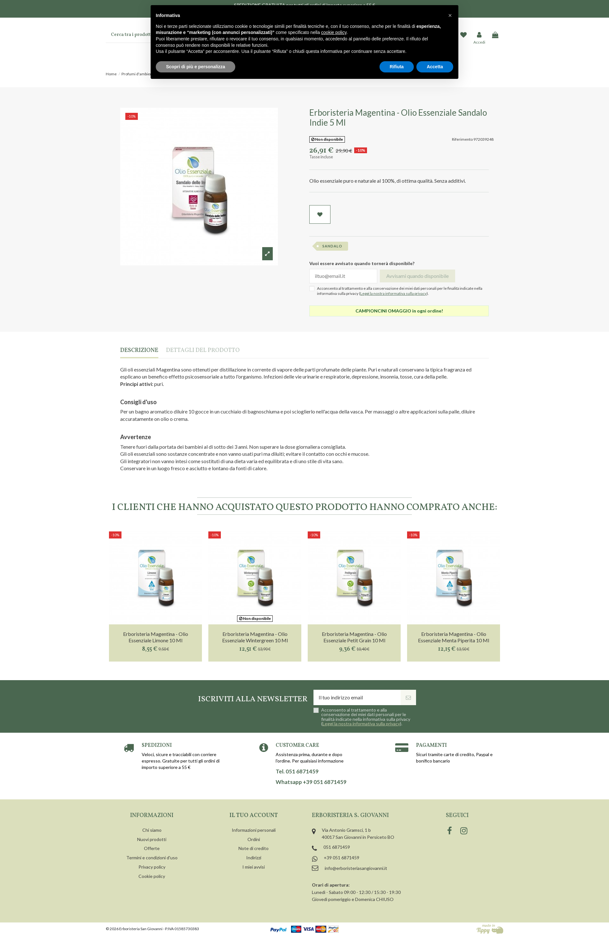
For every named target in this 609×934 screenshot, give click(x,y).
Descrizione (139, 350)
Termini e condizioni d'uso (152, 857)
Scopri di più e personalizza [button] (195, 66)
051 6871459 (336, 847)
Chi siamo (152, 830)
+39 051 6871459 (341, 857)
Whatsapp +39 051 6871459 (311, 782)
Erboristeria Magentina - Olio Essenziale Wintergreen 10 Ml (255, 637)
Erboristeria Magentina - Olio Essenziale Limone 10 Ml (155, 637)
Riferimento (462, 139)
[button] (450, 15)
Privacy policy (151, 867)
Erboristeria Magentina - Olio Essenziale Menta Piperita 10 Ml (453, 637)
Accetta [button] (435, 66)
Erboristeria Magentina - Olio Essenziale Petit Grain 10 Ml (354, 637)
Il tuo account (253, 816)
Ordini (253, 839)
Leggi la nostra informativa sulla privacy (393, 293)
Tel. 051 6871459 (297, 771)
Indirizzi (253, 857)
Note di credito (253, 848)
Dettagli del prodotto (203, 350)
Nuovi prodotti (151, 839)
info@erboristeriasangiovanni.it (356, 868)
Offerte (152, 848)
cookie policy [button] (333, 32)
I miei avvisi (253, 867)
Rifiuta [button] (397, 66)
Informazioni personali (254, 830)
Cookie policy (151, 876)
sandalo (332, 246)
